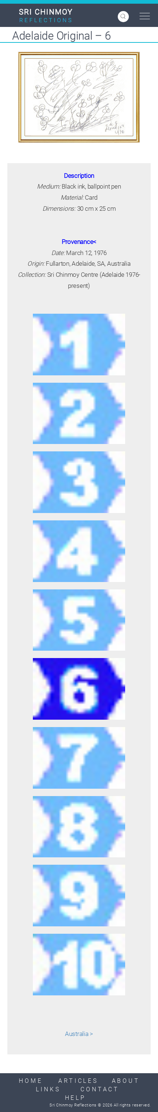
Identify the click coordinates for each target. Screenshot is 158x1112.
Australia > (79, 1033)
